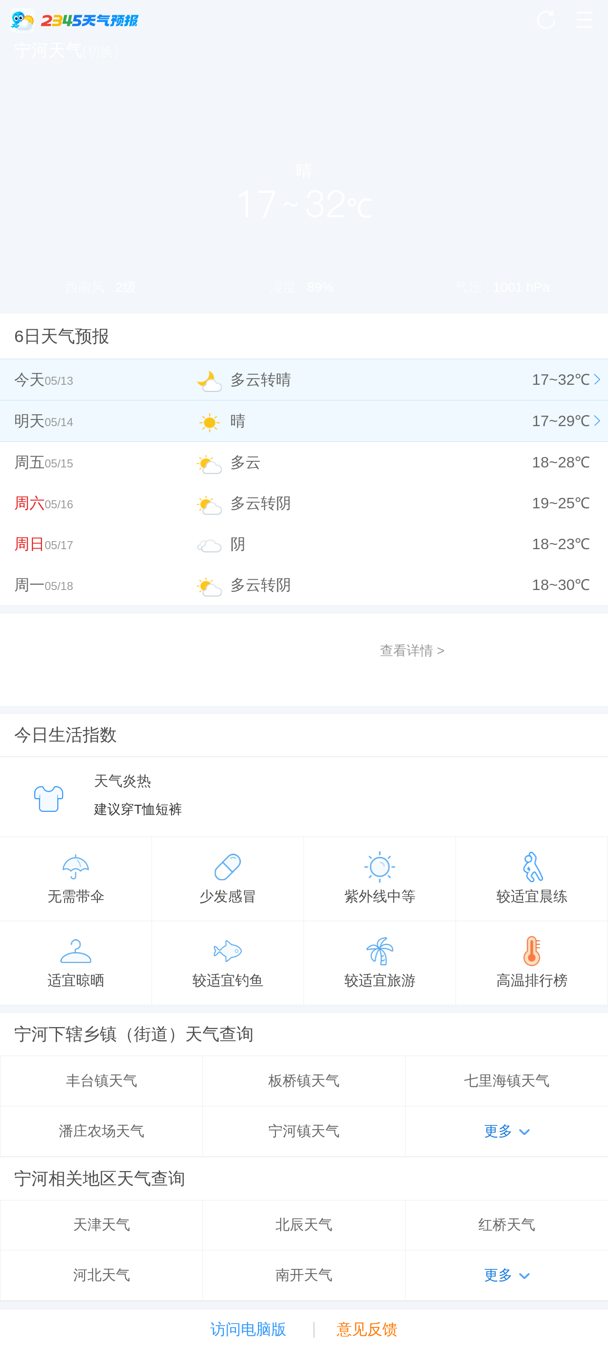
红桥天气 (506, 1224)
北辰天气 (304, 1224)
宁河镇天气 (304, 1131)
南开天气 (304, 1275)
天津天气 (101, 1224)
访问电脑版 (248, 1329)
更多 (498, 1131)
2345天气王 (74, 20)
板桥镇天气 (304, 1080)
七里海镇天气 (507, 1080)
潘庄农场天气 (101, 1131)
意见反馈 (367, 1329)
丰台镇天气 (101, 1080)
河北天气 (101, 1275)
